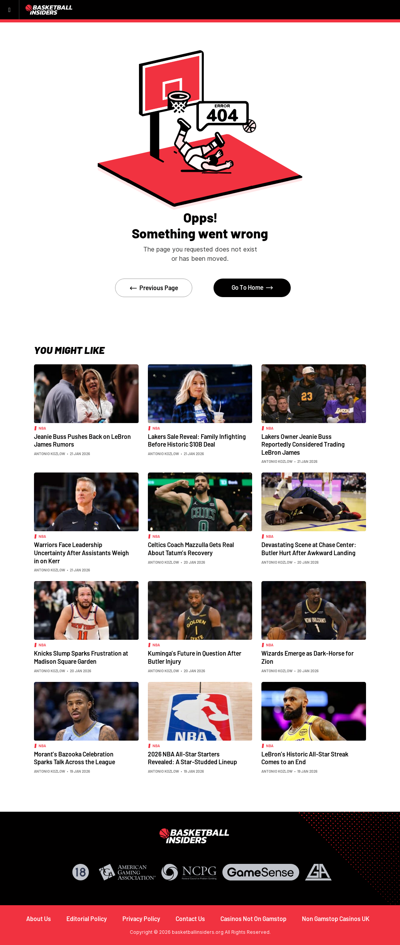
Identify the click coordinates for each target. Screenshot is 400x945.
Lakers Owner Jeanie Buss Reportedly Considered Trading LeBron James (303, 444)
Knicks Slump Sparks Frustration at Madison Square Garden (81, 657)
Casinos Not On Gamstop (253, 918)
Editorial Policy (86, 918)
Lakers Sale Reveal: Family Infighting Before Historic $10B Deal (197, 440)
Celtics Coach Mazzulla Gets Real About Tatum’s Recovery (191, 548)
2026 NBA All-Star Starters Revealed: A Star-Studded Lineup (192, 758)
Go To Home (247, 287)
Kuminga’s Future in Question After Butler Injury (194, 657)
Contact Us (190, 918)
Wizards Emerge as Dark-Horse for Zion (307, 657)
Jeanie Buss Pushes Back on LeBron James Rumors (82, 440)
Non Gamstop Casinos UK (335, 918)
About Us (38, 918)
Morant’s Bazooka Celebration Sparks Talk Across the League (74, 758)
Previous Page (158, 287)
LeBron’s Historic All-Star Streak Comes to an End (304, 758)
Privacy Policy (141, 918)
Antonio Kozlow (49, 453)
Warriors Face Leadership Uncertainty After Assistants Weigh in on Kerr (81, 552)
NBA (42, 428)
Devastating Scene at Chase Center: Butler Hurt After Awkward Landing (308, 548)
